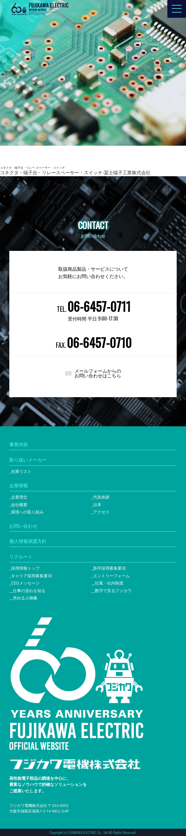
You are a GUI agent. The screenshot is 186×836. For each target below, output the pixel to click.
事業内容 (18, 444)
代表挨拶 (101, 497)
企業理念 (19, 497)
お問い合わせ (23, 526)
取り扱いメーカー (28, 460)
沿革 (97, 504)
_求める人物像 (24, 598)
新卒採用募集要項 (109, 568)
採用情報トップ (25, 568)
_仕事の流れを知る (28, 590)
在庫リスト (21, 471)
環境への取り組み (27, 512)
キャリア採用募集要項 (31, 575)
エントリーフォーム (111, 575)
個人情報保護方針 (28, 541)
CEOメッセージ (25, 583)
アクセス (101, 512)
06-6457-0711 (99, 306)
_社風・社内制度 (108, 583)
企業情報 (18, 485)
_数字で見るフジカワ (112, 590)
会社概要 (19, 504)
